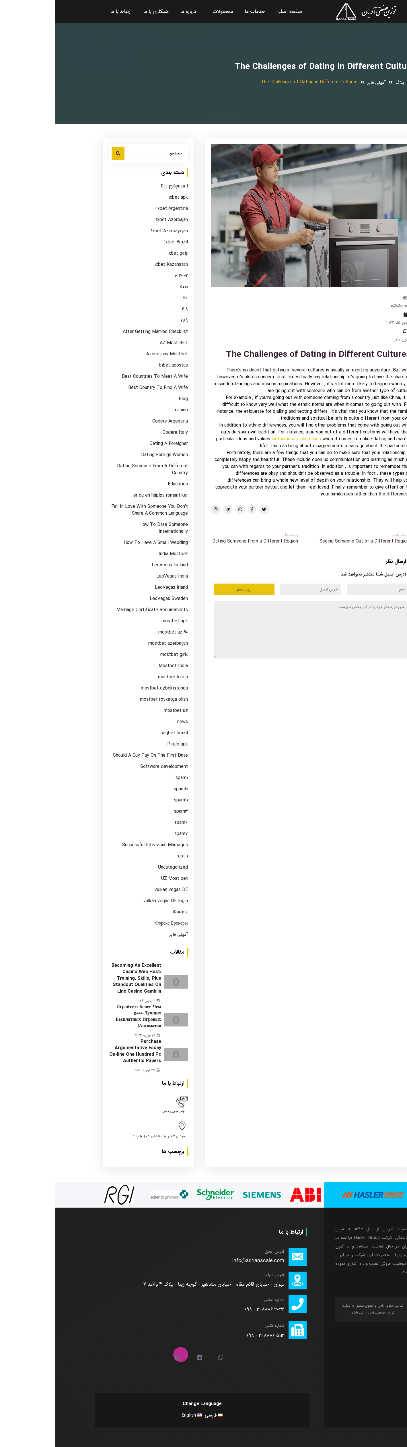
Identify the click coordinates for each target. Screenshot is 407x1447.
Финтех (125, 912)
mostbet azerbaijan (113, 643)
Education (123, 484)
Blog (128, 399)
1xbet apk (123, 197)
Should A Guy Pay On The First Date (95, 755)
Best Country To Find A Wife (103, 387)
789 (129, 320)
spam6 (126, 822)
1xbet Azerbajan (117, 219)
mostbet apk (120, 621)
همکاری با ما (101, 11)
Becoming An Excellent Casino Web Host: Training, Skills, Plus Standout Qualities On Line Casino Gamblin (81, 978)
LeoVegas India (117, 576)
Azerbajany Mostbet (112, 354)
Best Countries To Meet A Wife (100, 376)
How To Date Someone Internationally (109, 528)
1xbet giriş (122, 253)
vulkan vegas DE (116, 889)
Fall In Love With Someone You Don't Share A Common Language (95, 510)
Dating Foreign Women (109, 455)
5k (130, 298)
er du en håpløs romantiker (106, 495)
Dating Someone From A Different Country (97, 469)
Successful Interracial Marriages (100, 845)
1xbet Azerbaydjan (114, 231)
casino (126, 410)
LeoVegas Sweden (114, 598)
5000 (129, 287)
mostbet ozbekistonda (109, 688)
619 (130, 309)
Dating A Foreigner (114, 443)
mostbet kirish (118, 677)
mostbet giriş (119, 654)
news (127, 721)
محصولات (168, 11)
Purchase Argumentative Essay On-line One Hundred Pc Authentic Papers (80, 1050)
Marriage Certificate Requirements (97, 610)
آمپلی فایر (321, 82)
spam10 (126, 789)
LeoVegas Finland (115, 565)
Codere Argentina (115, 421)
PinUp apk (122, 744)
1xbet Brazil (121, 242)
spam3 (126, 811)
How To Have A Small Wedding (101, 542)
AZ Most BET (119, 343)
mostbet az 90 (118, 632)
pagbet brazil (119, 733)
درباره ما (133, 11)
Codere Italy (120, 432)
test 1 (127, 856)
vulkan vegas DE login (111, 901)
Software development (109, 766)
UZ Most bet (119, 878)
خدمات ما (200, 11)
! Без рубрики (119, 186)
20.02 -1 (126, 275)
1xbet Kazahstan (116, 264)
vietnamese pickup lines (241, 439)
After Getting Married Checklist (100, 331)
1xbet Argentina (117, 208)
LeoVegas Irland (116, 587)
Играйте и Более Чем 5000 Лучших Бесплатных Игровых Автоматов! (83, 1016)
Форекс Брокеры (116, 923)
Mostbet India (118, 666)
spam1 (127, 777)
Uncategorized (118, 867)
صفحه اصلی (234, 11)
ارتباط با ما (66, 11)
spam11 (126, 800)
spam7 (126, 833)
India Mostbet (118, 554)
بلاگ (345, 82)
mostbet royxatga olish (109, 699)
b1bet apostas (118, 365)
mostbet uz (121, 710)
